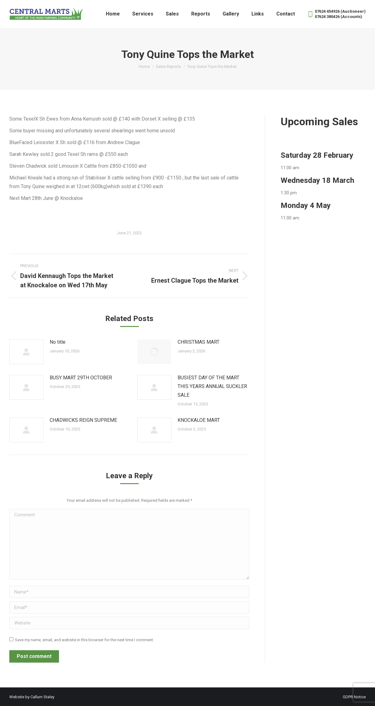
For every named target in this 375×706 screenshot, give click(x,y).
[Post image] (26, 351)
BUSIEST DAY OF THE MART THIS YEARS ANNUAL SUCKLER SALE (212, 386)
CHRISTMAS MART (198, 342)
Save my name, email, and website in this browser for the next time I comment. (84, 640)
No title (58, 342)
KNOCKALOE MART (199, 420)
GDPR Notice (354, 697)
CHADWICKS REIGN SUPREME (83, 420)
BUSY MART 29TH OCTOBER (81, 378)
